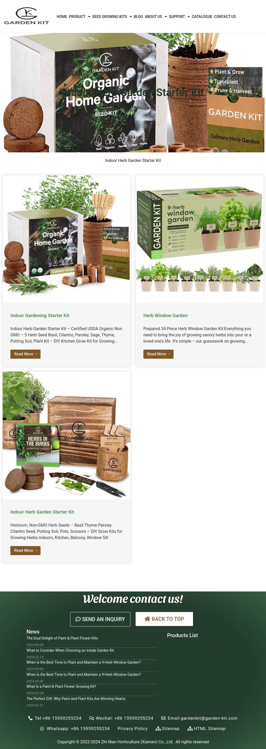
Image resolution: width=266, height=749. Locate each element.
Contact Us (225, 17)
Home (62, 17)
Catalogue (202, 17)
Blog (138, 17)
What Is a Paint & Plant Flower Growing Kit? (61, 686)
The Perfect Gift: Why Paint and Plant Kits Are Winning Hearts (75, 699)
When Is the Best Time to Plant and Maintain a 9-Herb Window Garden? (83, 662)
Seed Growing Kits (112, 16)
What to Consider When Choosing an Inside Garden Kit (70, 650)
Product (79, 16)
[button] (100, 619)
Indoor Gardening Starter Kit (39, 315)
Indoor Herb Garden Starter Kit (42, 512)
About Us (156, 16)
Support (179, 16)
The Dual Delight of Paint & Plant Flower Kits (62, 638)
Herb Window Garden (165, 315)
